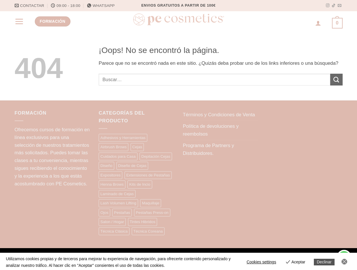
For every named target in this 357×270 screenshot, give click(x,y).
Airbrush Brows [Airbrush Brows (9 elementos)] (113, 147)
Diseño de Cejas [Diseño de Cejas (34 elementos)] (132, 165)
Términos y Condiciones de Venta (219, 114)
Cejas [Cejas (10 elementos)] (137, 147)
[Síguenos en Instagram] (328, 6)
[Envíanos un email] (339, 6)
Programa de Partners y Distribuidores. (208, 149)
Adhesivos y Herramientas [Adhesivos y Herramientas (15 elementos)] (123, 138)
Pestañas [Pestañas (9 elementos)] (122, 212)
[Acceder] (318, 23)
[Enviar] (336, 79)
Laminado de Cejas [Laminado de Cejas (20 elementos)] (117, 194)
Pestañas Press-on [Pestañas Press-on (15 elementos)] (152, 212)
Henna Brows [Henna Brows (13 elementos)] (112, 184)
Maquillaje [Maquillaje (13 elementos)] (150, 203)
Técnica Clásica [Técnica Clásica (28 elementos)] (114, 231)
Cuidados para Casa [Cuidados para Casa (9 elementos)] (118, 156)
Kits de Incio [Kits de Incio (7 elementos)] (139, 184)
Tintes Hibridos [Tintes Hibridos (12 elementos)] (142, 222)
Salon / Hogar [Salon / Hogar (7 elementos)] (112, 222)
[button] (19, 21)
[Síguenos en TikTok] (333, 6)
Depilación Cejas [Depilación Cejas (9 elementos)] (155, 156)
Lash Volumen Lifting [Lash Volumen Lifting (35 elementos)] (118, 203)
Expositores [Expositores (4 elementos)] (110, 175)
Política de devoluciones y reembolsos (211, 130)
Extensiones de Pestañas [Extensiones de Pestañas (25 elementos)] (148, 175)
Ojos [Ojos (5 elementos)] (104, 212)
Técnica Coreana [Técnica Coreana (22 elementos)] (148, 231)
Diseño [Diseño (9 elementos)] (106, 165)
